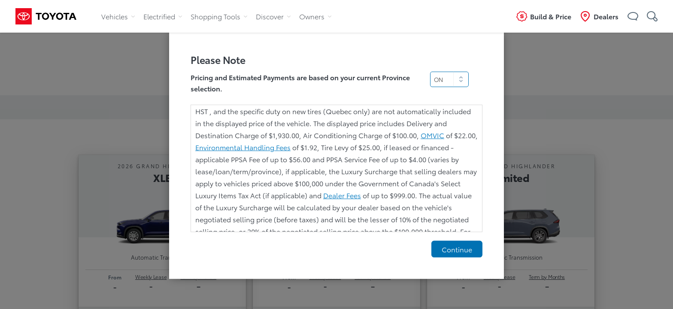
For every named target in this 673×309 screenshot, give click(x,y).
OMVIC (432, 135)
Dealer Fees (342, 195)
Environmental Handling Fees (243, 147)
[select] (449, 79)
